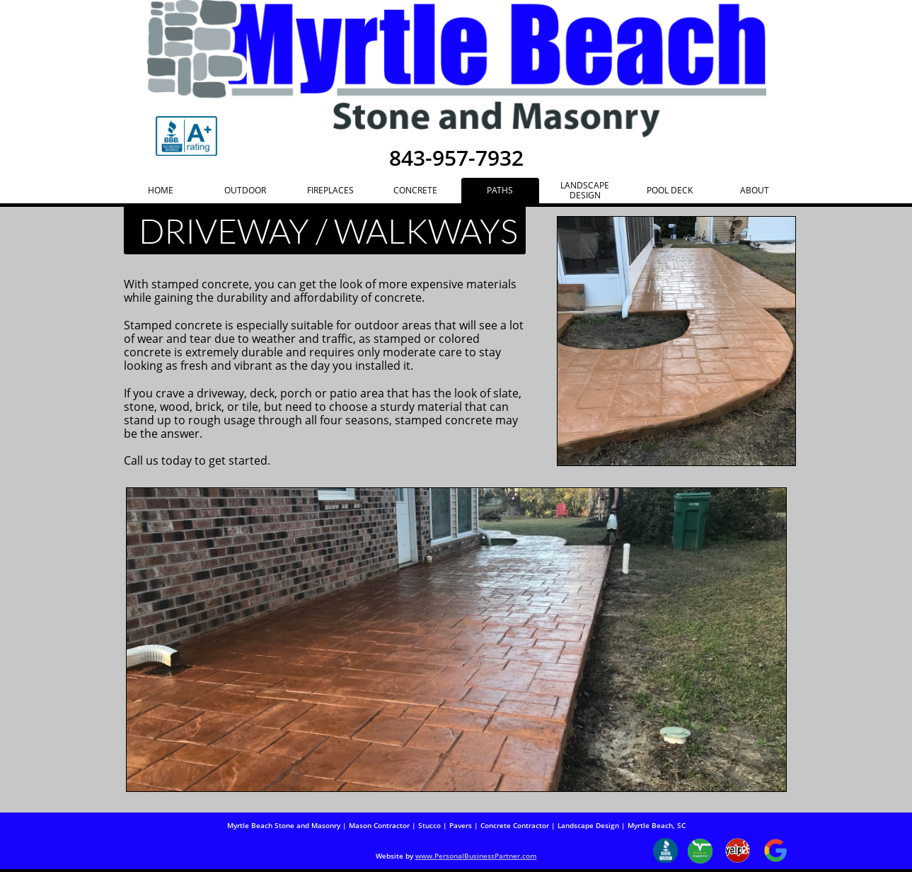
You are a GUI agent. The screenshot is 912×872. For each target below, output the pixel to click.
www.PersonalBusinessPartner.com (476, 856)
